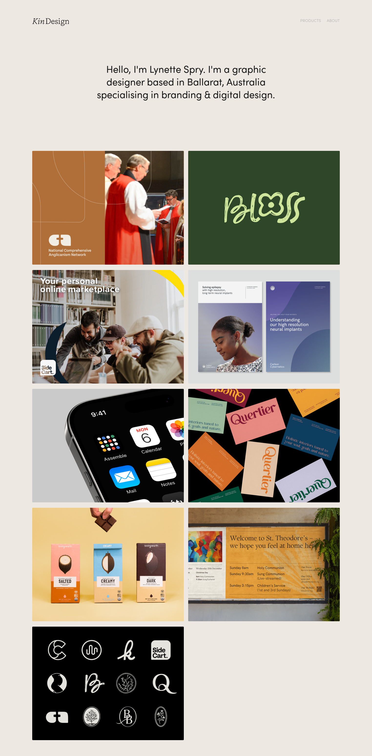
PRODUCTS (310, 20)
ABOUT (333, 20)
